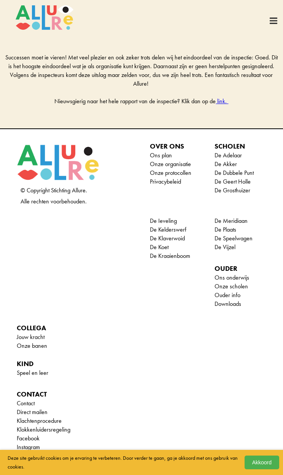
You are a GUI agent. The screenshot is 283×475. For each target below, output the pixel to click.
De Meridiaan (231, 221)
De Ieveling (163, 221)
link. (222, 101)
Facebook (28, 438)
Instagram (28, 447)
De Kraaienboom (170, 256)
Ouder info (227, 295)
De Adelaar (228, 155)
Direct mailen (32, 412)
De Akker (226, 164)
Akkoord (262, 462)
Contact (26, 403)
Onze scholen (231, 286)
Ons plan (161, 155)
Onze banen (32, 346)
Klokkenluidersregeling (43, 429)
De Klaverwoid (167, 238)
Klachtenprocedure (39, 421)
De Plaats (225, 230)
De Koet (159, 247)
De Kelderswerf (168, 230)
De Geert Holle (233, 182)
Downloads (228, 304)
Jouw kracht (31, 337)
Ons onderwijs (232, 277)
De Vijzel (225, 247)
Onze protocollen (170, 173)
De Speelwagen (234, 238)
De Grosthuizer (232, 190)
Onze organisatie (170, 164)
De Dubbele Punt (234, 173)
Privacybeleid (165, 182)
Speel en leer (32, 373)
